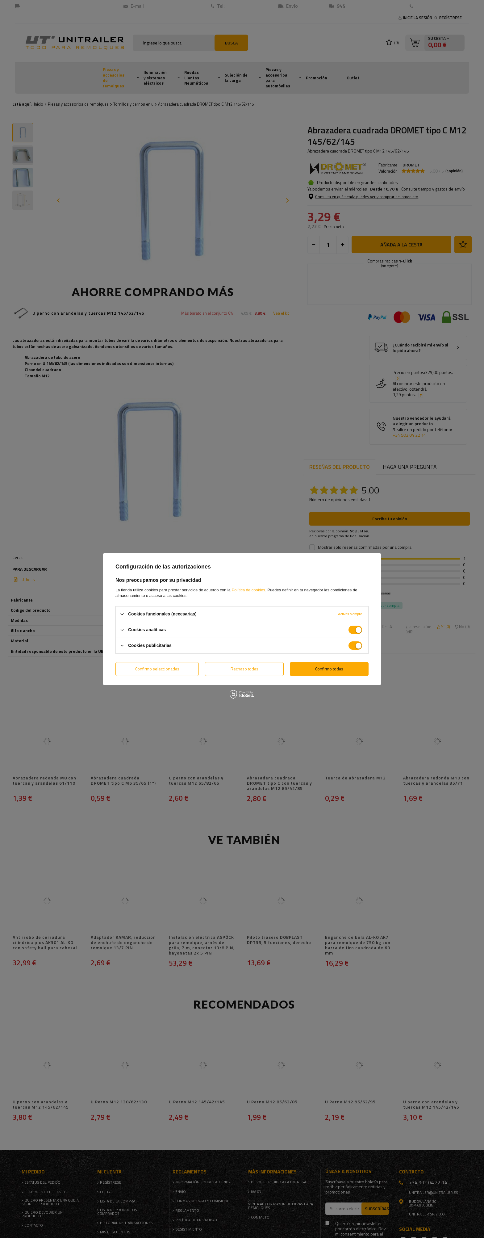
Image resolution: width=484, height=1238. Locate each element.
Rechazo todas (244, 668)
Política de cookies (248, 589)
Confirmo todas (329, 668)
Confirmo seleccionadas (157, 668)
